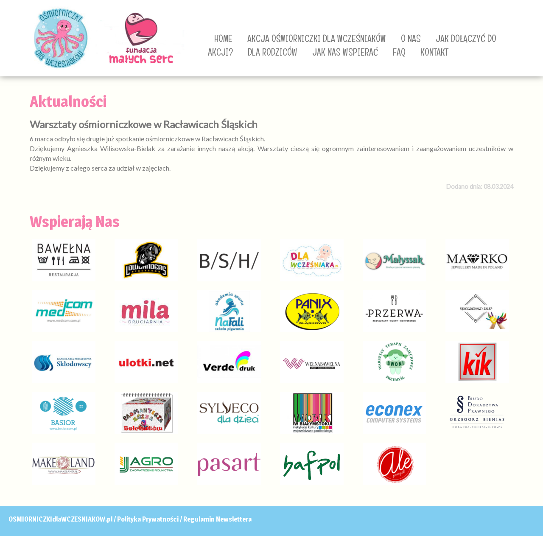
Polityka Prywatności (148, 519)
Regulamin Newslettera (217, 519)
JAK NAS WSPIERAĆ (345, 52)
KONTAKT (434, 52)
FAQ (399, 52)
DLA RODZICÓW (272, 52)
